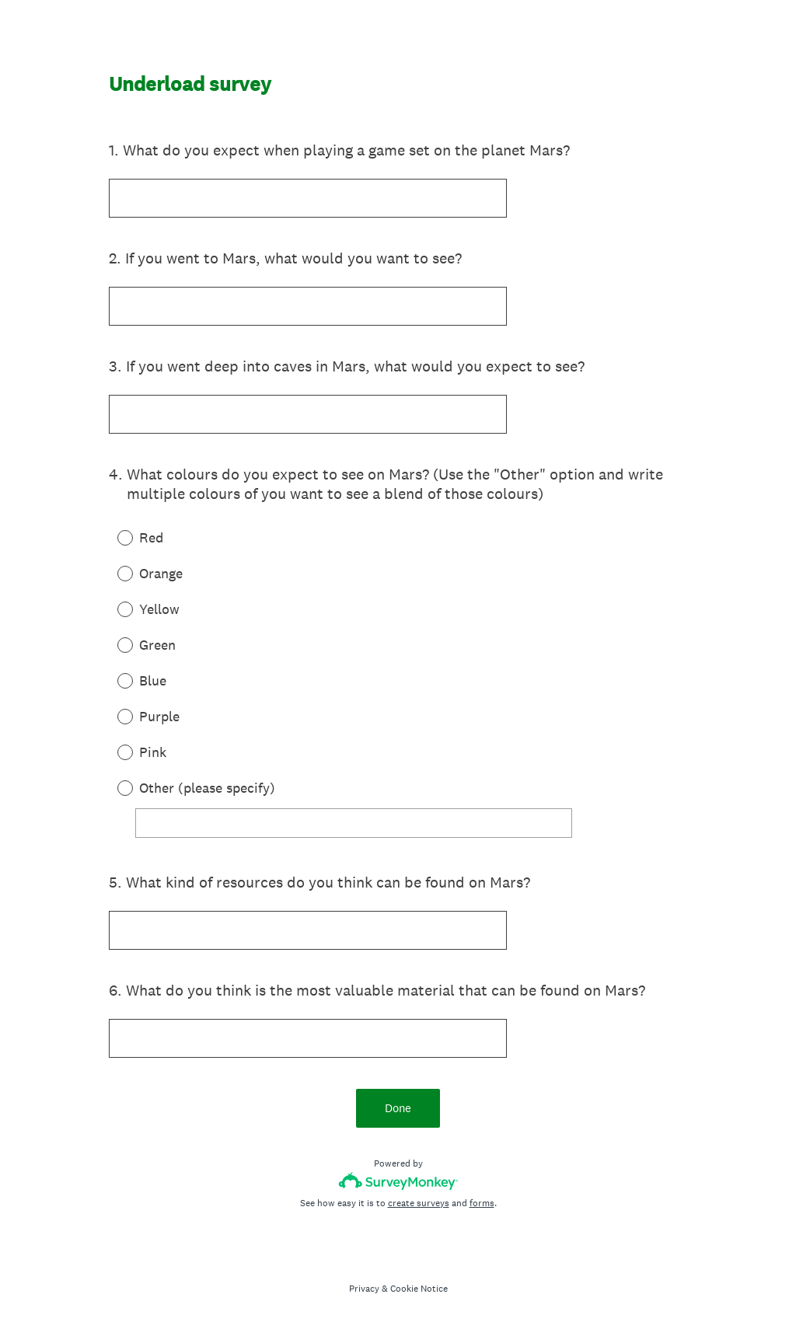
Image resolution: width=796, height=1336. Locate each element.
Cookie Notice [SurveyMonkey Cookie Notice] (419, 1288)
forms (482, 1203)
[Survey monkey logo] (398, 1180)
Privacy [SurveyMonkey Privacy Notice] (364, 1288)
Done (398, 1108)
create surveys (418, 1203)
